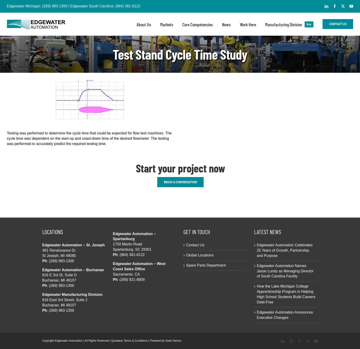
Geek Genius (173, 340)
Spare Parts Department (206, 265)
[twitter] (343, 6)
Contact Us (195, 245)
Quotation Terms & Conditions (129, 340)
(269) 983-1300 (54, 6)
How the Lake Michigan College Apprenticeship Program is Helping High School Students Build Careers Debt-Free (286, 294)
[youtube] (351, 6)
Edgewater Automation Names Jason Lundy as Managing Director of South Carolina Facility (285, 271)
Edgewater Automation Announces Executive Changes (285, 315)
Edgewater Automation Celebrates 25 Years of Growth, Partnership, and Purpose (285, 250)
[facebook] (335, 6)
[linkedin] (326, 6)
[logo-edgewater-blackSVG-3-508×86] (36, 21)
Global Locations (200, 255)
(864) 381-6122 (127, 6)
